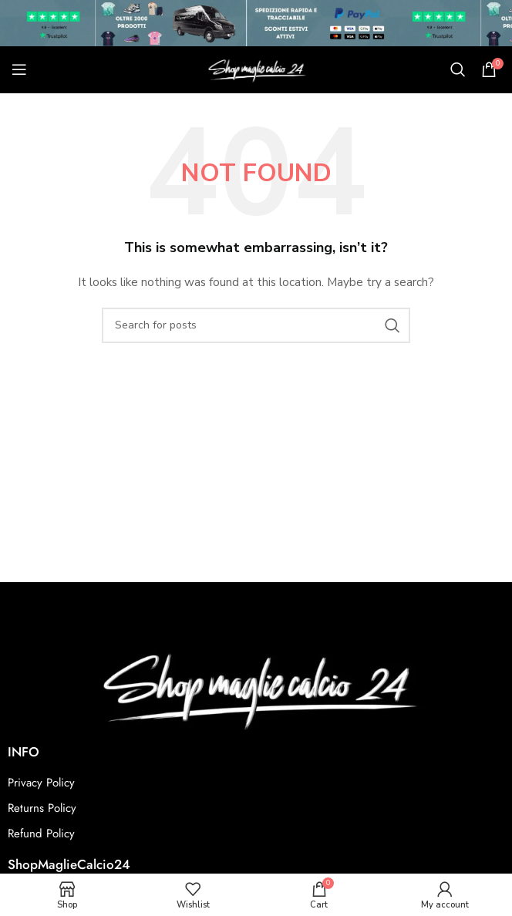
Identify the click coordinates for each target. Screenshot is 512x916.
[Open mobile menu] (19, 69)
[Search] (458, 69)
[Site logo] (256, 68)
